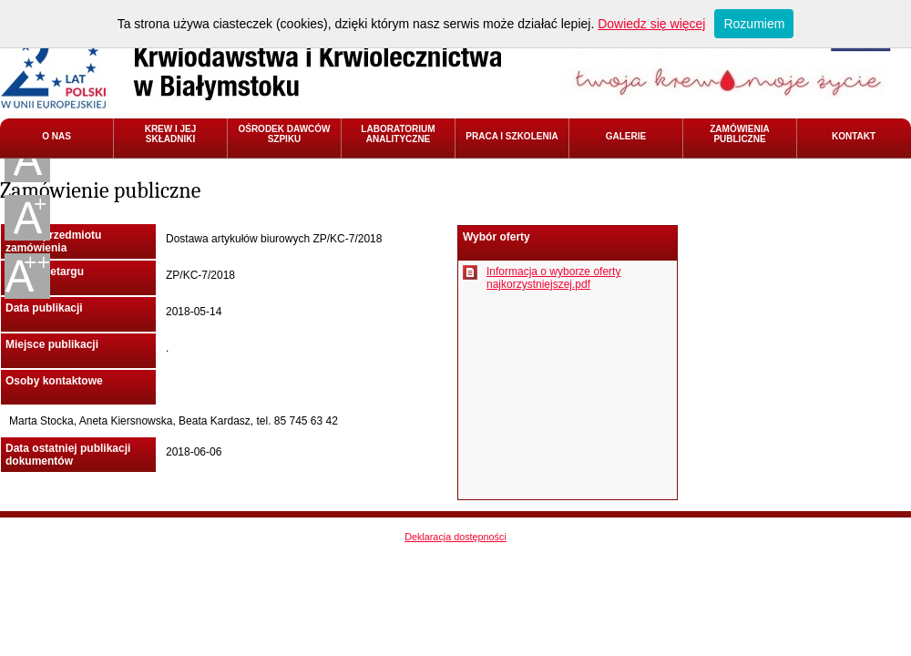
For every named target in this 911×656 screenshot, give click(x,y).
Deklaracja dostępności (455, 536)
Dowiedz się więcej (651, 23)
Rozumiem (753, 23)
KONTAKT (853, 136)
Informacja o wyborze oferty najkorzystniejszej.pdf (553, 278)
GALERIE (626, 136)
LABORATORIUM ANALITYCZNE (398, 134)
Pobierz (470, 272)
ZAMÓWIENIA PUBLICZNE (740, 134)
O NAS (56, 136)
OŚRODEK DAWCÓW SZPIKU (284, 134)
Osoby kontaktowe (54, 380)
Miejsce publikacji (51, 344)
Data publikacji (44, 308)
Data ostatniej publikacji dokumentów (67, 454)
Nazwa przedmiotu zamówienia (53, 241)
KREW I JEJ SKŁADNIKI (171, 134)
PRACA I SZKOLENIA (512, 136)
